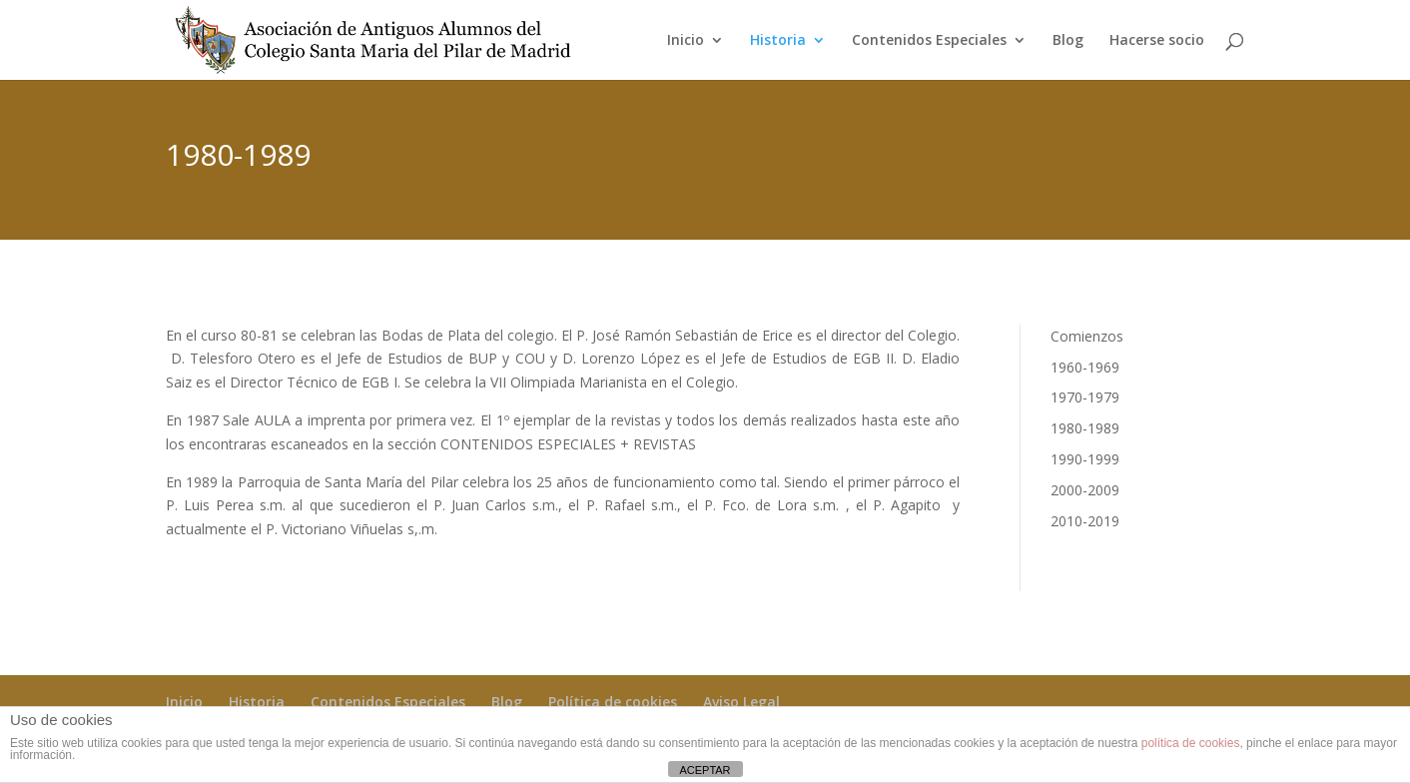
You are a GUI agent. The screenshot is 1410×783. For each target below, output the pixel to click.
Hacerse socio (1156, 41)
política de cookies (1190, 743)
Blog (1068, 41)
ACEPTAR (704, 770)
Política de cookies (612, 701)
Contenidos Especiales (929, 41)
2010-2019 (1085, 520)
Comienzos (1087, 336)
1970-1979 (1085, 397)
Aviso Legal (741, 701)
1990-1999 (1085, 458)
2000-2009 (1085, 489)
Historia (778, 41)
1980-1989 (1085, 427)
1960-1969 (1085, 367)
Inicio (685, 41)
